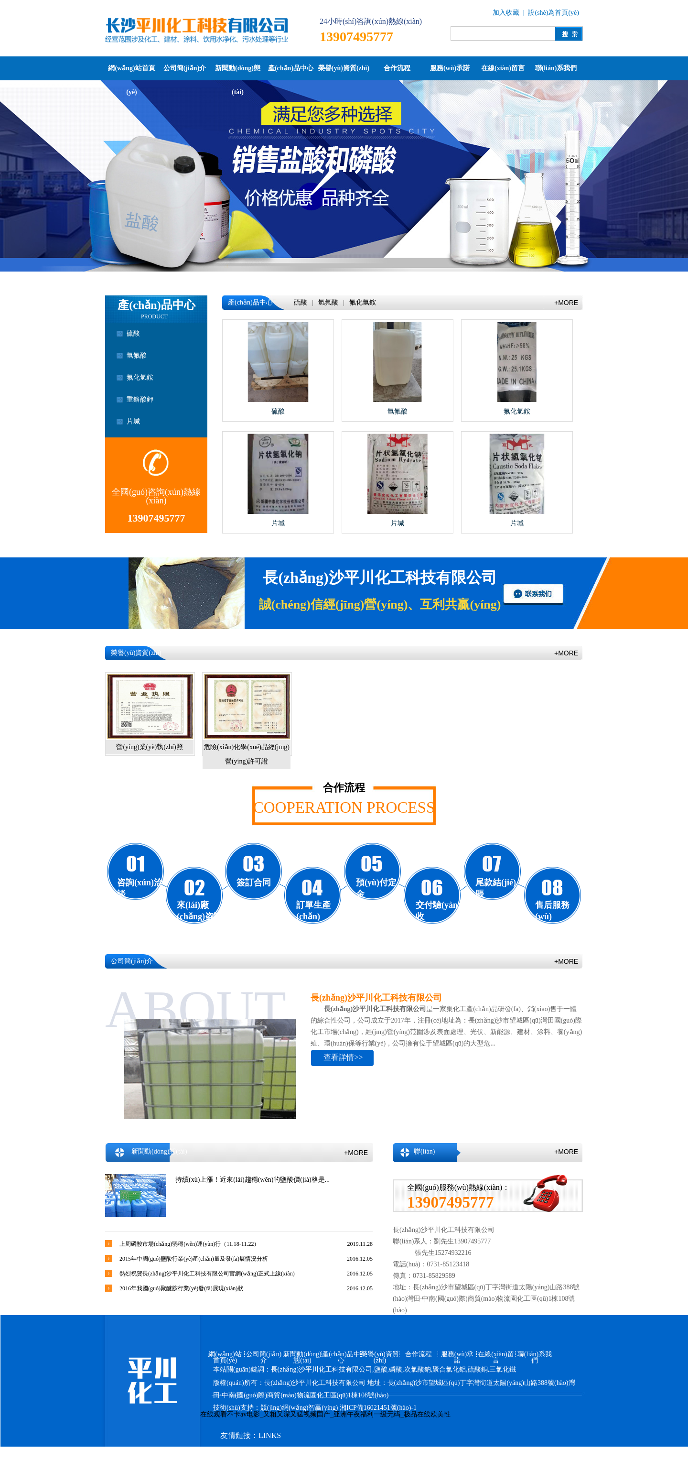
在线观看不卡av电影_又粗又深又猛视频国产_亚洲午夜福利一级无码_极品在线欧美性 (325, 1414)
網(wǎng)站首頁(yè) (131, 72)
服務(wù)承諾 (450, 68)
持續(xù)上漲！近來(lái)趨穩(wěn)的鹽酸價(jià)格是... (252, 1179)
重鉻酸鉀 (140, 399)
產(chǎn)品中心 (290, 68)
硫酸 (133, 333)
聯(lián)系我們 (556, 68)
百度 (321, 1453)
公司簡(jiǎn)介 (184, 68)
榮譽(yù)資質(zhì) (343, 68)
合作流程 (397, 68)
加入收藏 (506, 12)
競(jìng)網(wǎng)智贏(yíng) (299, 1407)
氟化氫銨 (140, 377)
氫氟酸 (137, 355)
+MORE (566, 302)
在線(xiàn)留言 (503, 68)
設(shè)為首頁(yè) (553, 12)
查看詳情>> (343, 1057)
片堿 (133, 421)
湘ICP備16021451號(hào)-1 (378, 1407)
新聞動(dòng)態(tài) (237, 72)
